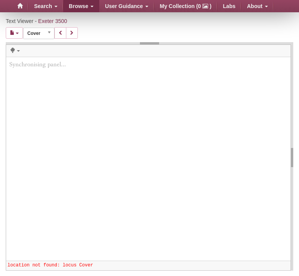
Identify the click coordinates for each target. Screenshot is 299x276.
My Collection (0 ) (186, 6)
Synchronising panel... (148, 159)
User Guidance (126, 6)
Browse (81, 6)
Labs (229, 6)
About (257, 6)
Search (46, 6)
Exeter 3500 (52, 21)
